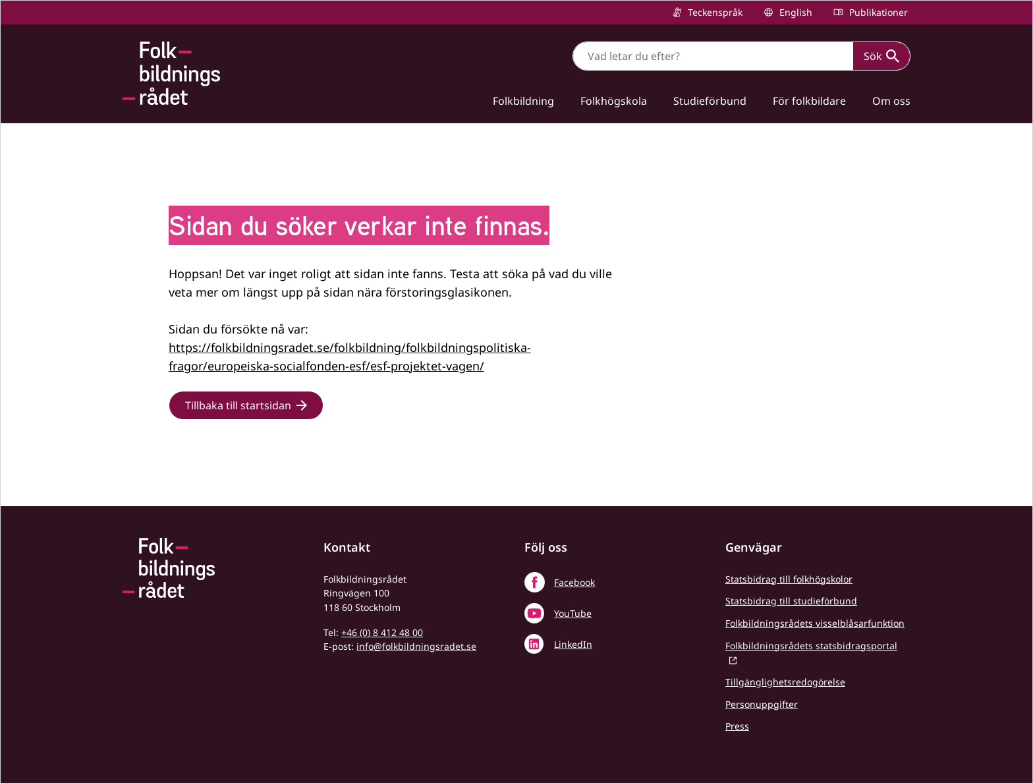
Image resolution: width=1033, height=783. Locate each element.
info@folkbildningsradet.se (416, 646)
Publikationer (877, 12)
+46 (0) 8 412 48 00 (382, 632)
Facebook (574, 582)
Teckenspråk (713, 12)
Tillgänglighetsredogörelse (785, 682)
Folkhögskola (613, 101)
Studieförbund (709, 101)
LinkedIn (573, 644)
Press (737, 726)
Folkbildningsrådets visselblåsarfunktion (815, 623)
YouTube (573, 613)
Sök (881, 56)
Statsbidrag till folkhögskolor (788, 579)
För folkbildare (809, 101)
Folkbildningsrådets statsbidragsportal (811, 645)
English (794, 12)
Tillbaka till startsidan (238, 405)
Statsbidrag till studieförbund (791, 600)
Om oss (891, 101)
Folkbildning (523, 101)
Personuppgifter (761, 704)
